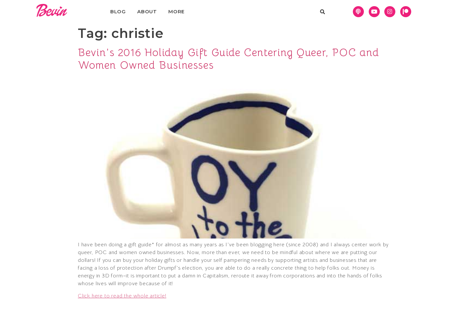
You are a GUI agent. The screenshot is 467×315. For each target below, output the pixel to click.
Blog (118, 11)
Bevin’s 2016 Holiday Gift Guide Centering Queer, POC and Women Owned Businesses (228, 58)
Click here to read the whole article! (122, 296)
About (147, 11)
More (176, 11)
